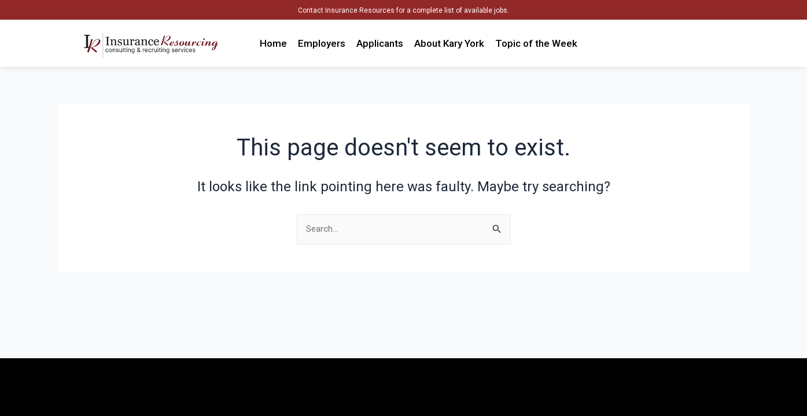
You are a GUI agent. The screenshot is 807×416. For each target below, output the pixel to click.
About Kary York (449, 43)
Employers (321, 43)
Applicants (379, 43)
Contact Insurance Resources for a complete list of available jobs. (403, 9)
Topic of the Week (536, 43)
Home (273, 43)
